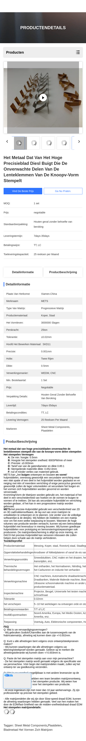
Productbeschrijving (63, 272)
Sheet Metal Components (31, 725)
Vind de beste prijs (23, 191)
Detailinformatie (23, 272)
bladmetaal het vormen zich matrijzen (28, 729)
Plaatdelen (54, 725)
